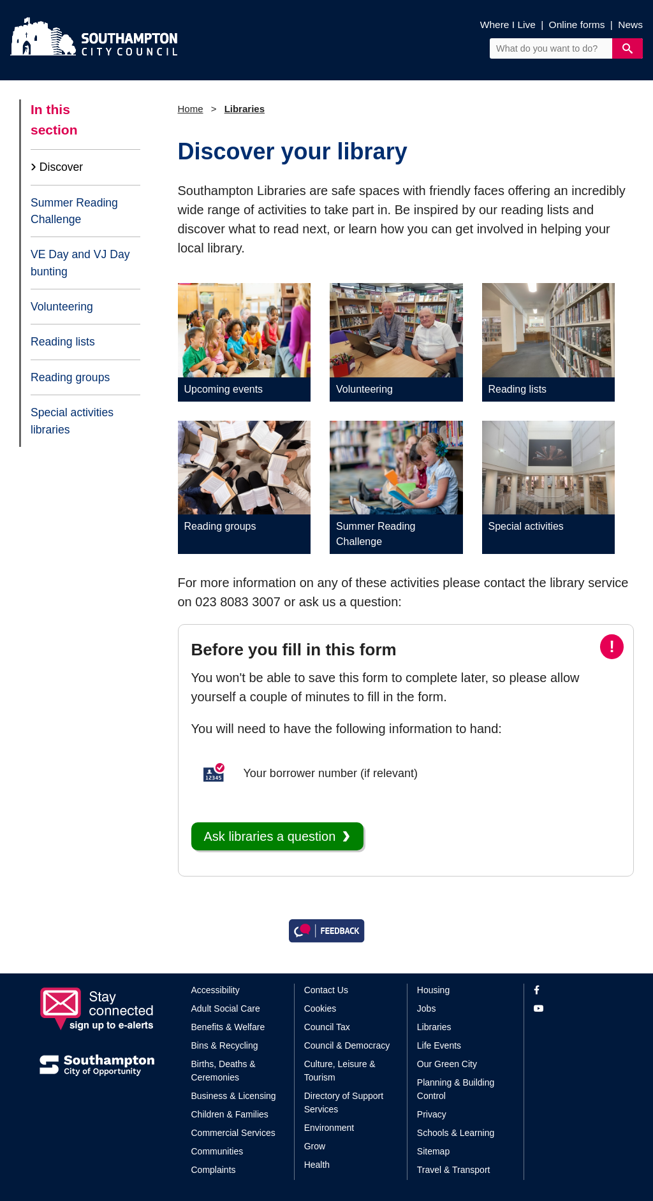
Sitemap (433, 1151)
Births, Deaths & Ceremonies (223, 1070)
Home (190, 108)
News (630, 24)
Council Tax (327, 1027)
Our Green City (447, 1064)
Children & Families (229, 1114)
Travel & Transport (453, 1170)
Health (317, 1165)
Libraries (244, 108)
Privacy (431, 1114)
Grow (314, 1146)
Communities (217, 1151)
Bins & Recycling (224, 1045)
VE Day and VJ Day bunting (80, 262)
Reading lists (63, 341)
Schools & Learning (455, 1133)
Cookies (320, 1008)
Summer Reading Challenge (74, 211)
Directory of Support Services (344, 1102)
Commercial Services (233, 1133)
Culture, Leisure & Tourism (340, 1070)
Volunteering (62, 306)
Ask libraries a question (270, 836)
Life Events (439, 1045)
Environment (329, 1128)
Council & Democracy (347, 1045)
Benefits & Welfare (228, 1027)
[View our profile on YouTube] (573, 1008)
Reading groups (70, 377)
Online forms (577, 24)
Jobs (426, 1008)
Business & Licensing (233, 1096)
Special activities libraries (72, 420)
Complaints (213, 1170)
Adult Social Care (225, 1008)
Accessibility (215, 990)
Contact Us (326, 990)
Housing (433, 990)
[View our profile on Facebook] (573, 990)
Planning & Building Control (455, 1089)
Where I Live (508, 24)
